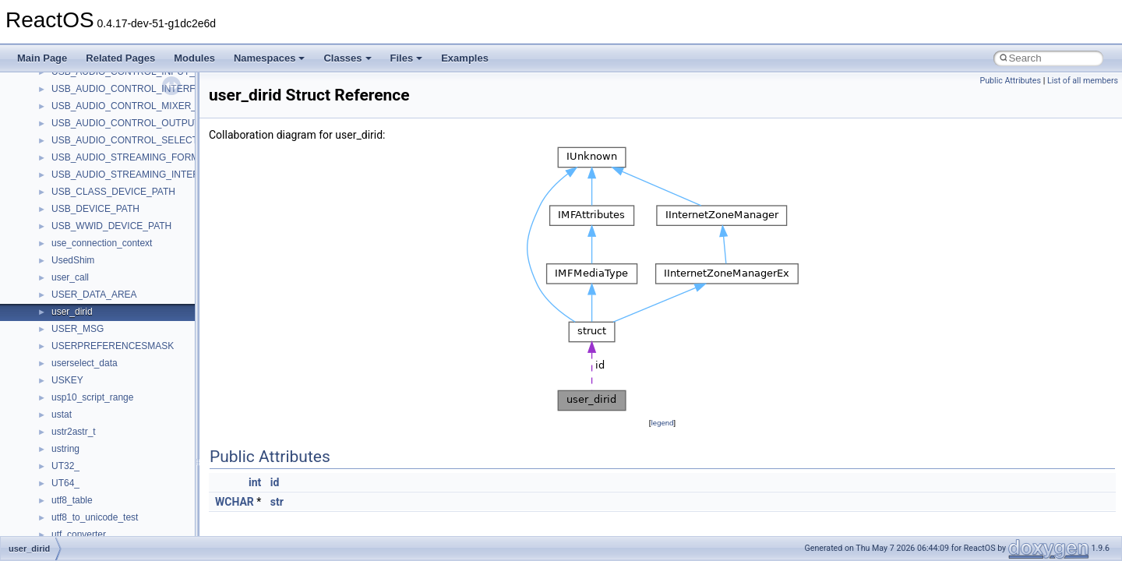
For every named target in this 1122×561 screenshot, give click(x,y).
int (255, 482)
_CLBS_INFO (79, 522)
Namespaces (269, 58)
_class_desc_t (81, 77)
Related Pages (120, 58)
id (275, 482)
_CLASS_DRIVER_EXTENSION (119, 128)
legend (662, 422)
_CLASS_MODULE (91, 231)
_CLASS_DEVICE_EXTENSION (118, 111)
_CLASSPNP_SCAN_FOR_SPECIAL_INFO (143, 488)
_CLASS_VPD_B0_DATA (104, 368)
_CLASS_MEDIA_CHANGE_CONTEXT (134, 214)
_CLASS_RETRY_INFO (101, 351)
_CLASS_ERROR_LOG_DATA (115, 145)
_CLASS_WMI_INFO (95, 437)
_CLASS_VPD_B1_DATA (104, 385)
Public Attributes (1010, 81)
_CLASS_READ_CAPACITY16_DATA (130, 334)
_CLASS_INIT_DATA (95, 180)
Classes (347, 58)
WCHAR (234, 502)
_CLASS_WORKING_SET (106, 454)
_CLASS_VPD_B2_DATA (104, 402)
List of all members (1082, 81)
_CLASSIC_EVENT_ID (99, 471)
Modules (194, 58)
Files (406, 58)
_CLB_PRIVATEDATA (96, 505)
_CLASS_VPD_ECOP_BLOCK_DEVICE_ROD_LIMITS (166, 420)
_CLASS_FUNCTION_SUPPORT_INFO (135, 162)
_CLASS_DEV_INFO (95, 94)
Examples (465, 58)
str (277, 502)
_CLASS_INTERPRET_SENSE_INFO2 (133, 197)
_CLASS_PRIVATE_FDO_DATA (118, 300)
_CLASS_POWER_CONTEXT (114, 248)
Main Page (42, 58)
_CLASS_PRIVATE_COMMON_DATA (130, 282)
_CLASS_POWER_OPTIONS (113, 265)
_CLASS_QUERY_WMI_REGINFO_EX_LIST (146, 317)
